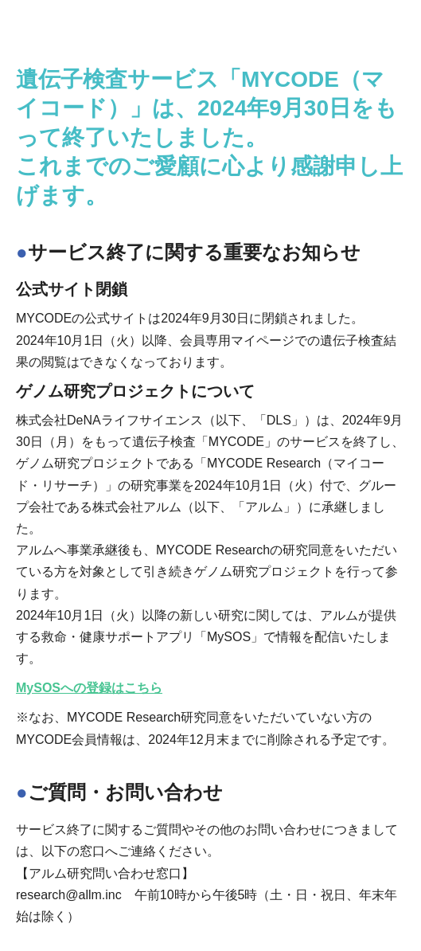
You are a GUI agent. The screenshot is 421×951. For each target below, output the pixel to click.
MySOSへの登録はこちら (89, 688)
